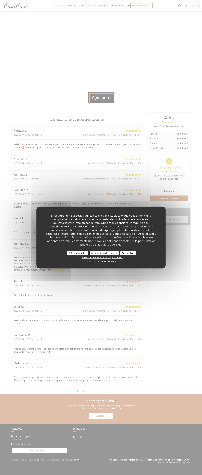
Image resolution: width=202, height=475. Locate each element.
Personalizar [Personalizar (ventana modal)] (128, 253)
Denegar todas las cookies (104, 253)
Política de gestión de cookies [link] (101, 261)
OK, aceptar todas (77, 253)
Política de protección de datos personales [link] (102, 257)
